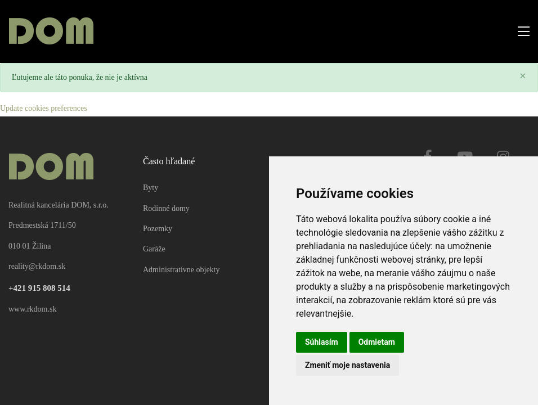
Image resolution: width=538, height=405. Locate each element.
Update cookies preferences (43, 108)
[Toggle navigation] (520, 31)
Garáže (154, 249)
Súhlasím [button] (321, 342)
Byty (150, 187)
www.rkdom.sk (32, 309)
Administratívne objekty (181, 270)
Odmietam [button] (376, 342)
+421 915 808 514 (39, 288)
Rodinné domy (166, 208)
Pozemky (157, 228)
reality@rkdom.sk (36, 266)
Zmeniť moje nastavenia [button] (347, 365)
